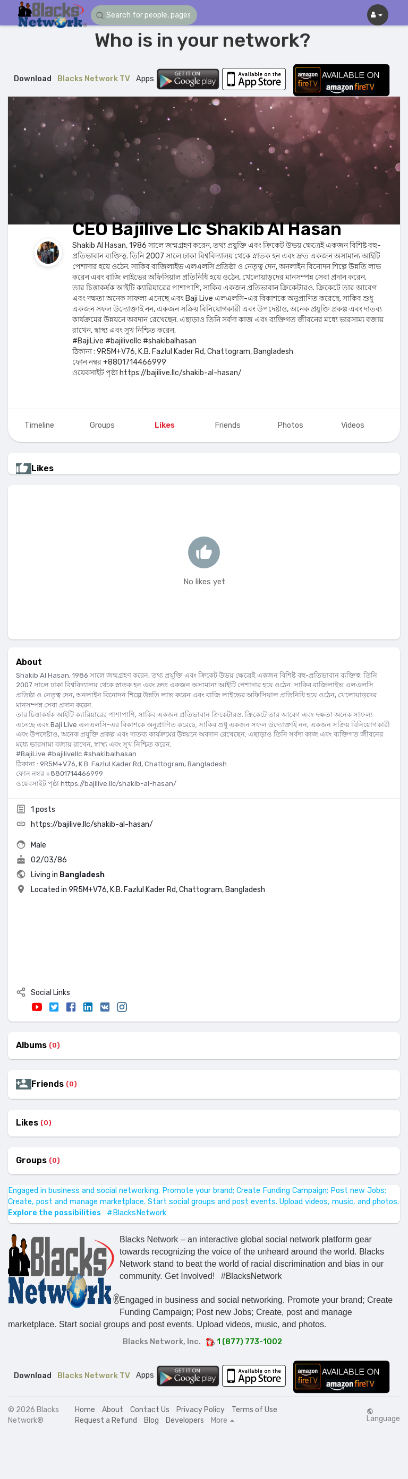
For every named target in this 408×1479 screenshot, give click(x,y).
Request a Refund (106, 1420)
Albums (31, 1045)
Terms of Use (254, 1409)
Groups (31, 1160)
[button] (144, 15)
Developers (185, 1420)
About (112, 1409)
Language (383, 1415)
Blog (151, 1420)
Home (85, 1409)
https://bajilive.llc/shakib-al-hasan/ (92, 824)
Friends (47, 1084)
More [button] (222, 1420)
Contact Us (149, 1409)
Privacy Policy (200, 1409)
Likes (27, 1123)
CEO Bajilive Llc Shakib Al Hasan (207, 229)
